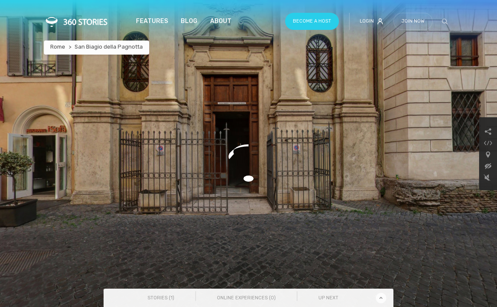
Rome (57, 46)
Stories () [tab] (160, 298)
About (220, 21)
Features (152, 21)
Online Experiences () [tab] (246, 298)
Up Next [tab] (328, 298)
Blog (189, 21)
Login (371, 21)
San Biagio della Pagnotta (109, 46)
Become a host (312, 21)
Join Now (413, 21)
